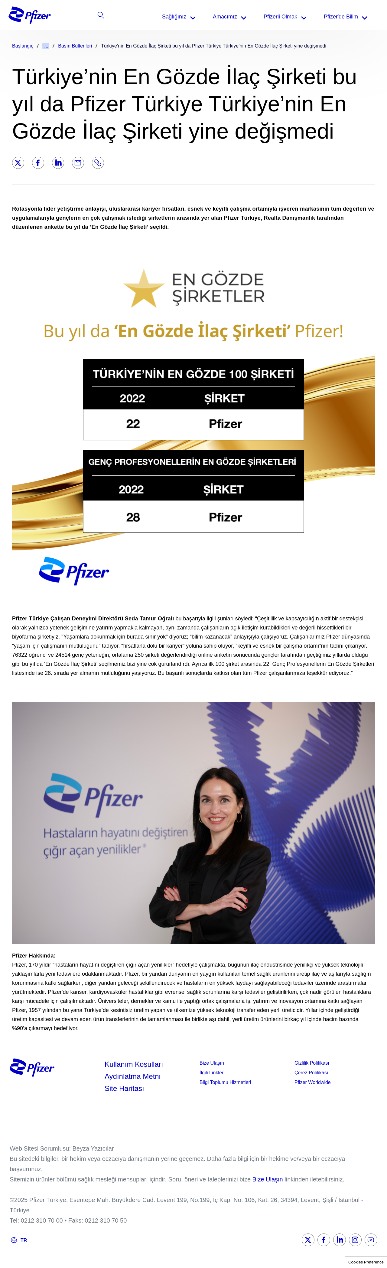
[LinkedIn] (58, 163)
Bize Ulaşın (212, 1063)
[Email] (78, 163)
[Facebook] (38, 163)
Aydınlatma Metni (133, 1076)
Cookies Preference (366, 1262)
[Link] (98, 163)
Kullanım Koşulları (134, 1064)
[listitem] (337, 16)
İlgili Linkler (211, 1072)
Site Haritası (124, 1088)
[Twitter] (18, 163)
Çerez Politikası (311, 1072)
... (46, 45)
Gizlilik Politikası (311, 1063)
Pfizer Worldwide (312, 1082)
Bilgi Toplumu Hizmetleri (225, 1082)
